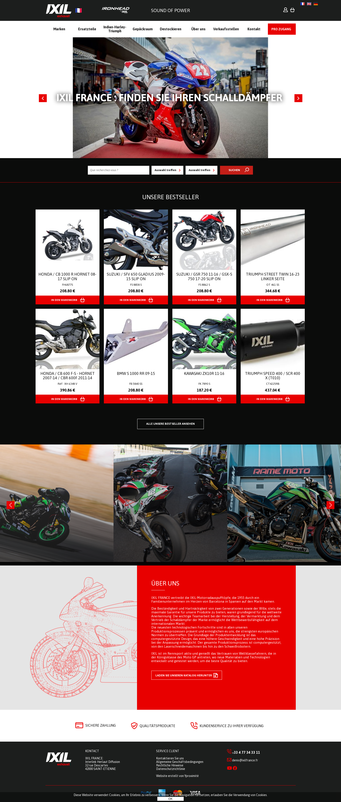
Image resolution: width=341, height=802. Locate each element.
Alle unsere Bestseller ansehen (170, 423)
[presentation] (10, 505)
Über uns (165, 583)
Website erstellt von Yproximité (177, 776)
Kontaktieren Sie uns (170, 758)
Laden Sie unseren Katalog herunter (186, 675)
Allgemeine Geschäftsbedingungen (179, 762)
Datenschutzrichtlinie (170, 769)
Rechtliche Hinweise (169, 765)
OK (170, 798)
